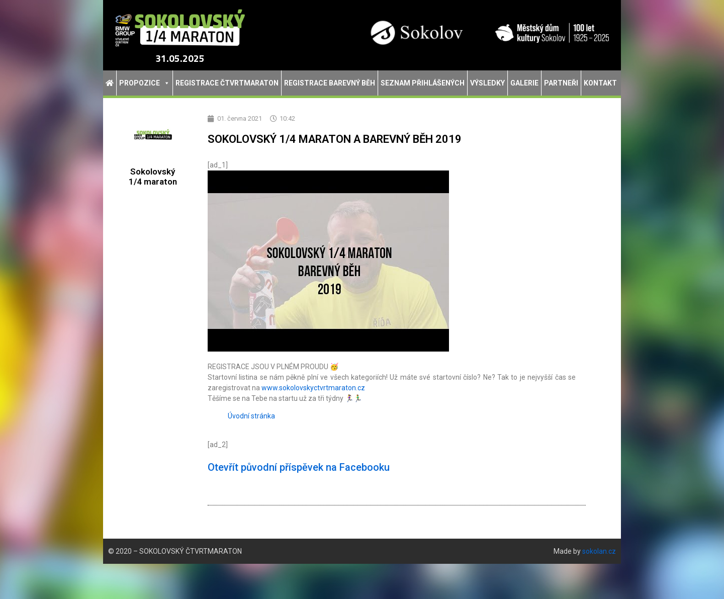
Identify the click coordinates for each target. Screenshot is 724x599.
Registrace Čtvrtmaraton (227, 83)
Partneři (561, 83)
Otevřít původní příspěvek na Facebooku (299, 467)
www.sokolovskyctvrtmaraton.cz (313, 388)
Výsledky (487, 83)
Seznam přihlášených (423, 83)
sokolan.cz (599, 551)
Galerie (524, 83)
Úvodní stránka (251, 416)
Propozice (144, 83)
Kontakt (600, 83)
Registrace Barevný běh (329, 83)
